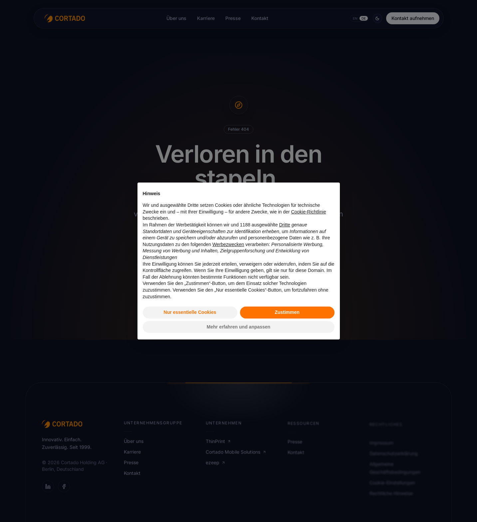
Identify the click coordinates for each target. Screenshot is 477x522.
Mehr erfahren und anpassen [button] (238, 326)
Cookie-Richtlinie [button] (308, 211)
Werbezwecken (228, 244)
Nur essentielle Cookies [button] (190, 312)
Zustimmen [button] (287, 312)
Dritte (284, 224)
